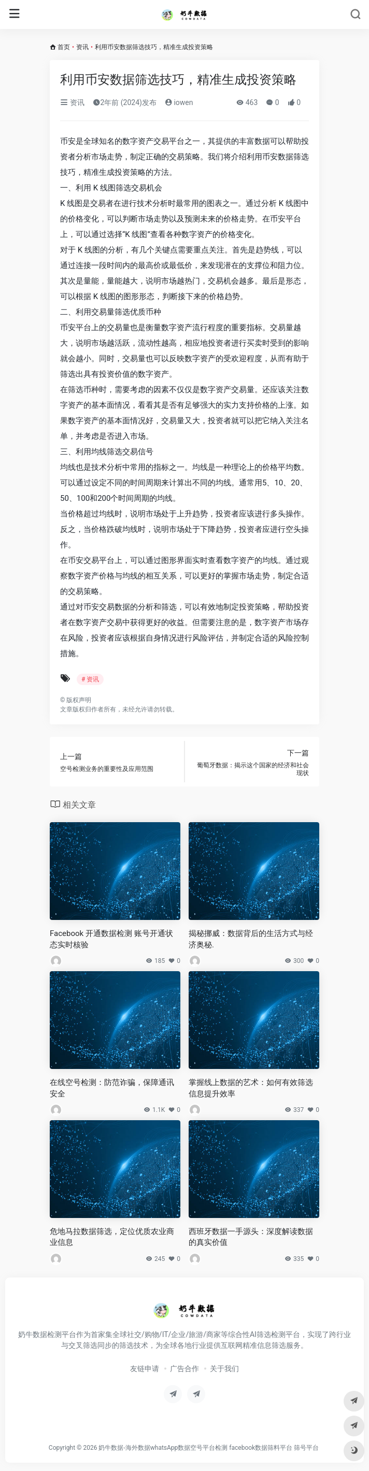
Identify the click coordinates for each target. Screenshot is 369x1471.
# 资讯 (90, 679)
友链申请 (144, 1368)
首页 (64, 47)
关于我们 (224, 1368)
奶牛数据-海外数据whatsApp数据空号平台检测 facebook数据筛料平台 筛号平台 (208, 1447)
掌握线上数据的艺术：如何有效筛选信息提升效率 (251, 1088)
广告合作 (184, 1368)
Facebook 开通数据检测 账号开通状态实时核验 (111, 939)
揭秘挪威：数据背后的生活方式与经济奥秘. (251, 939)
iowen (179, 102)
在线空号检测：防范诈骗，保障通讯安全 (112, 1088)
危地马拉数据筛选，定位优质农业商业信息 (112, 1237)
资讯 (82, 47)
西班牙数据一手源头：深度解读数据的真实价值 (251, 1237)
